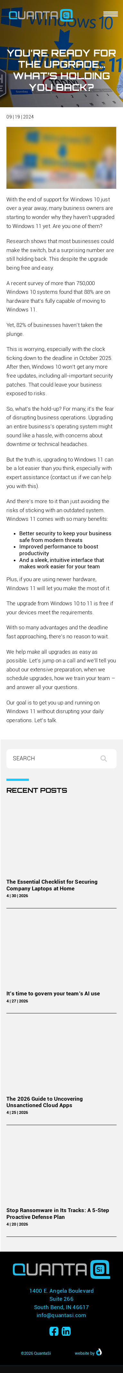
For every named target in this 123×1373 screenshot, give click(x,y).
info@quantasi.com (61, 1315)
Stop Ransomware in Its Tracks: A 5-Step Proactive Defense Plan (57, 1213)
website (82, 1353)
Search (107, 758)
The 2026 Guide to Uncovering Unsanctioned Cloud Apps (44, 1102)
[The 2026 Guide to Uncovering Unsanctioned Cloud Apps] (61, 1056)
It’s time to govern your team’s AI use (53, 993)
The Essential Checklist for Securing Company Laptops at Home (52, 885)
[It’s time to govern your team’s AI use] (61, 951)
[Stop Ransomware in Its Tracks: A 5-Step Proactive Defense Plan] (61, 1168)
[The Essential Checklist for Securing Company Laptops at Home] (61, 839)
